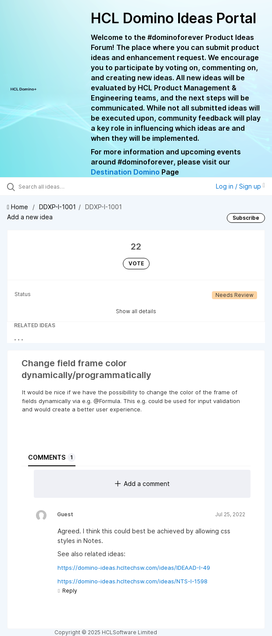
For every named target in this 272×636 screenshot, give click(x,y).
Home (18, 207)
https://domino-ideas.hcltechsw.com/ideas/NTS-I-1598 (132, 581)
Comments (51, 457)
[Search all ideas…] (68, 186)
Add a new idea (30, 217)
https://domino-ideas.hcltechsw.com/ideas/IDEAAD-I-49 (133, 567)
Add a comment (142, 483)
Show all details (136, 311)
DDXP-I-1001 (57, 207)
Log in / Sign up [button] (240, 186)
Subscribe (246, 217)
